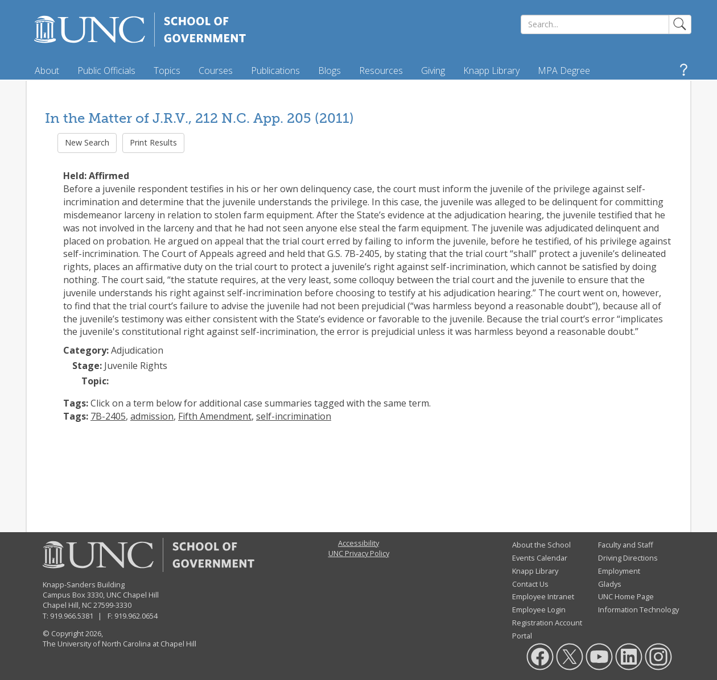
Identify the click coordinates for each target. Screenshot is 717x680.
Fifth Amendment (215, 416)
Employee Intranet (543, 596)
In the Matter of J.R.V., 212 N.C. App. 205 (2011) (199, 118)
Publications (275, 70)
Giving (433, 70)
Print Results (153, 142)
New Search (87, 142)
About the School (541, 545)
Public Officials (106, 70)
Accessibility (358, 543)
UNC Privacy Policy (358, 553)
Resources (381, 70)
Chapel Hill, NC (67, 605)
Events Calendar (539, 558)
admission (152, 416)
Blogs (329, 70)
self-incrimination (293, 416)
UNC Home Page (626, 596)
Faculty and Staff (625, 545)
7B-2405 (108, 416)
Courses (216, 70)
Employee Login (539, 609)
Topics (167, 70)
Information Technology (638, 609)
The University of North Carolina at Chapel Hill (119, 643)
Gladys (609, 584)
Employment (619, 571)
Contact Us (530, 584)
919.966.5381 (71, 616)
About (47, 70)
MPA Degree (564, 70)
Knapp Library (491, 70)
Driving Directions (628, 558)
